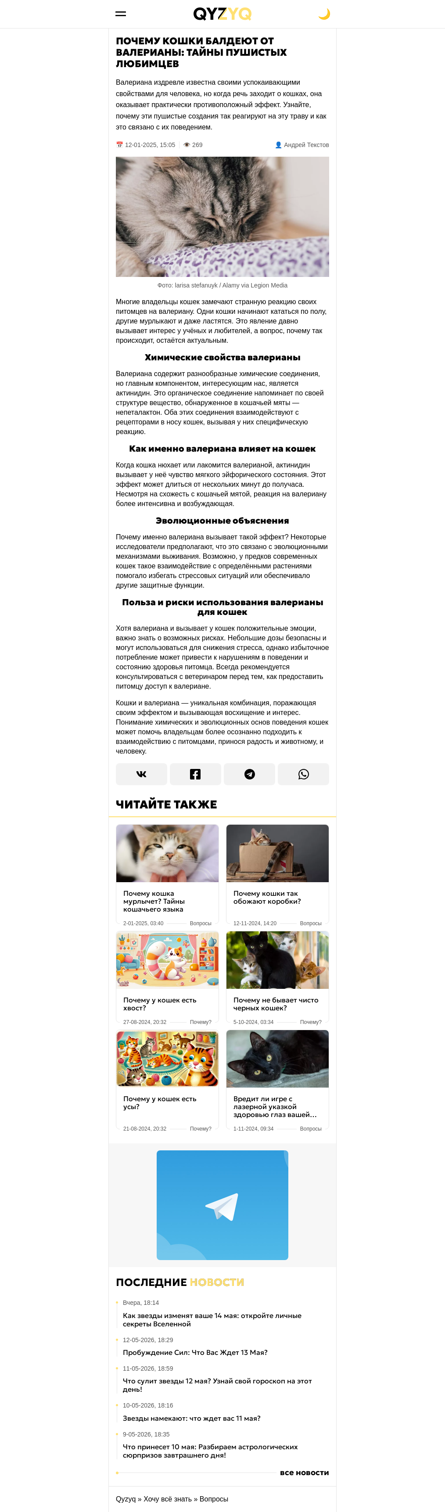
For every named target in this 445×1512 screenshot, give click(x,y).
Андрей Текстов (306, 144)
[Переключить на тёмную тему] (324, 14)
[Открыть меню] (120, 14)
